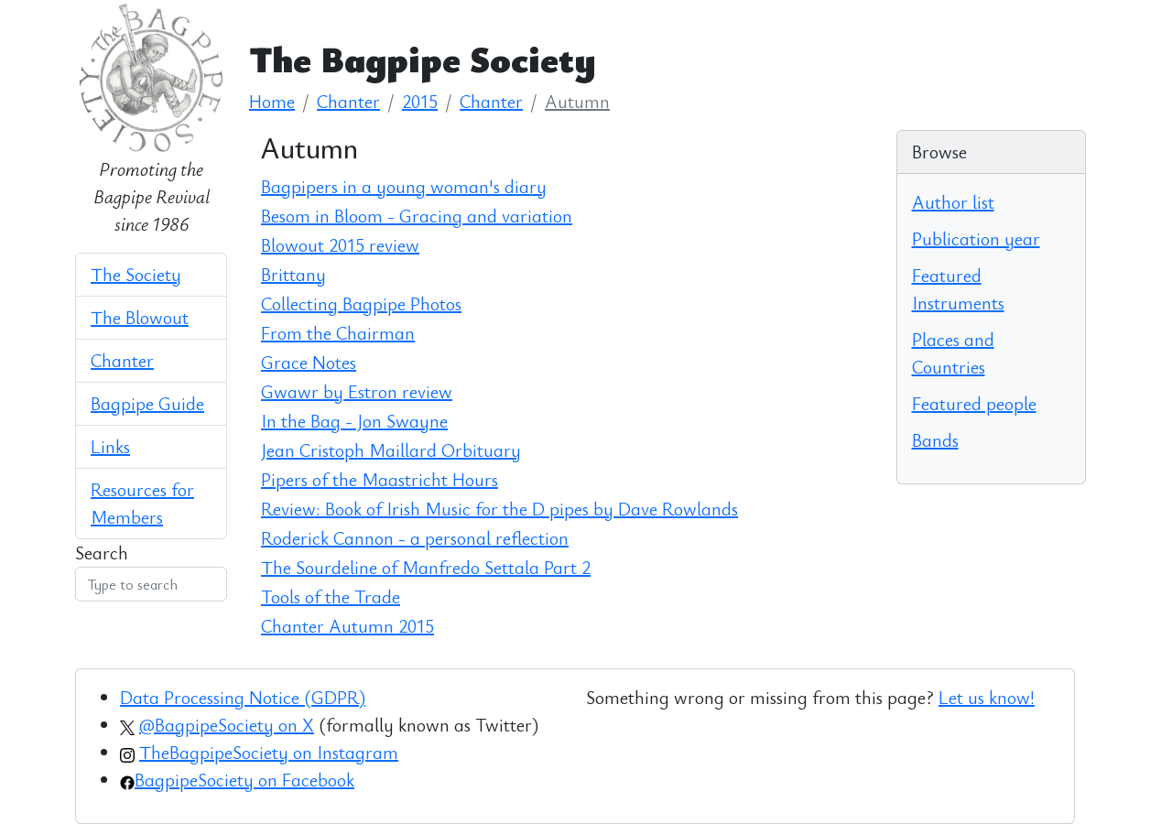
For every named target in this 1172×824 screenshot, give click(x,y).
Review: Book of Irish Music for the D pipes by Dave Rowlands (499, 508)
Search (101, 552)
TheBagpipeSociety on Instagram (268, 752)
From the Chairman (338, 332)
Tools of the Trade (330, 596)
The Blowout (140, 317)
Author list (953, 202)
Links (110, 446)
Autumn (577, 101)
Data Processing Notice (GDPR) (242, 697)
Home (272, 101)
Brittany (293, 274)
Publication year (976, 238)
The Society (136, 274)
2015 (420, 101)
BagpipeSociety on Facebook (244, 779)
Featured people (974, 403)
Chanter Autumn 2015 (347, 625)
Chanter (122, 360)
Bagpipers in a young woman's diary (404, 186)
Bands (935, 440)
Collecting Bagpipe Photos (361, 303)
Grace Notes (308, 362)
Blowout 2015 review (340, 245)
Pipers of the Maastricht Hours (379, 479)
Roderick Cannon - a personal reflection (415, 538)
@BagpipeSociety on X (226, 724)
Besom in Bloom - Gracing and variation (416, 215)
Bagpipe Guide (147, 403)
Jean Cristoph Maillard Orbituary (391, 450)
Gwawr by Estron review (356, 391)
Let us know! (987, 697)
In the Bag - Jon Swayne (354, 420)
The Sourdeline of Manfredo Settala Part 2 (426, 567)
